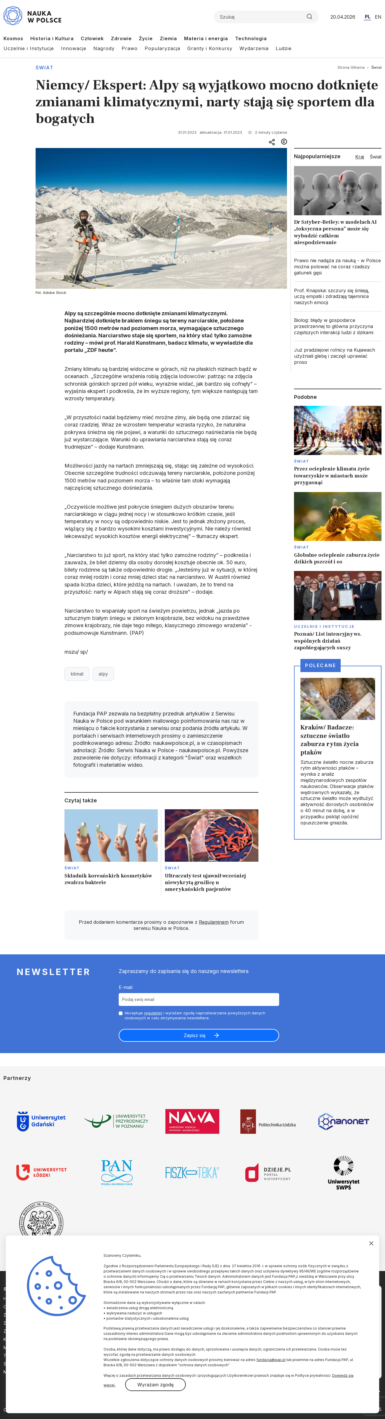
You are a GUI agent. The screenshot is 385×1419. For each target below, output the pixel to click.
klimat (77, 674)
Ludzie (284, 48)
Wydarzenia (254, 48)
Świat (45, 67)
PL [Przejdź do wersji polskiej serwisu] (367, 17)
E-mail (125, 987)
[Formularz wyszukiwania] (266, 16)
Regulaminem (214, 922)
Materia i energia (206, 38)
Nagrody (104, 48)
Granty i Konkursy (209, 48)
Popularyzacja (162, 48)
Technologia (251, 38)
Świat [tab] (376, 157)
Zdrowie (121, 38)
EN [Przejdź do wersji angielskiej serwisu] (378, 17)
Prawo (130, 48)
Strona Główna (351, 67)
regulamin (153, 1013)
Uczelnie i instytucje (324, 626)
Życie (146, 38)
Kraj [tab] (359, 157)
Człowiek (92, 38)
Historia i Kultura (52, 38)
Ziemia (168, 38)
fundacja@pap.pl (271, 1360)
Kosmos (13, 38)
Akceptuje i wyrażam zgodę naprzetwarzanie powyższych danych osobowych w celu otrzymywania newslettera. (195, 1015)
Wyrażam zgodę (155, 1385)
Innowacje (73, 48)
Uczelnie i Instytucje (29, 48)
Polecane (320, 665)
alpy (103, 674)
